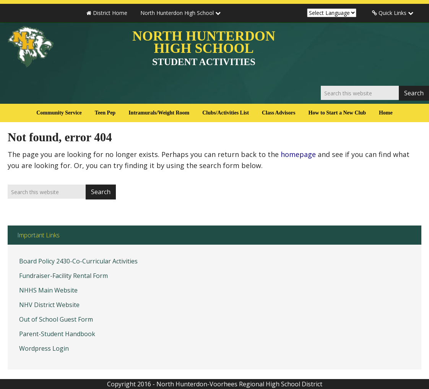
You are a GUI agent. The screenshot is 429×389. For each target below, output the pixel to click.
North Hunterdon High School (203, 47)
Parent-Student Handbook (57, 334)
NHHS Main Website (48, 290)
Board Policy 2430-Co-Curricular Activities (78, 261)
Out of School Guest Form (56, 319)
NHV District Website (49, 305)
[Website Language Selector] (331, 12)
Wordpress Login (44, 348)
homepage (298, 154)
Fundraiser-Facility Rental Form (63, 275)
